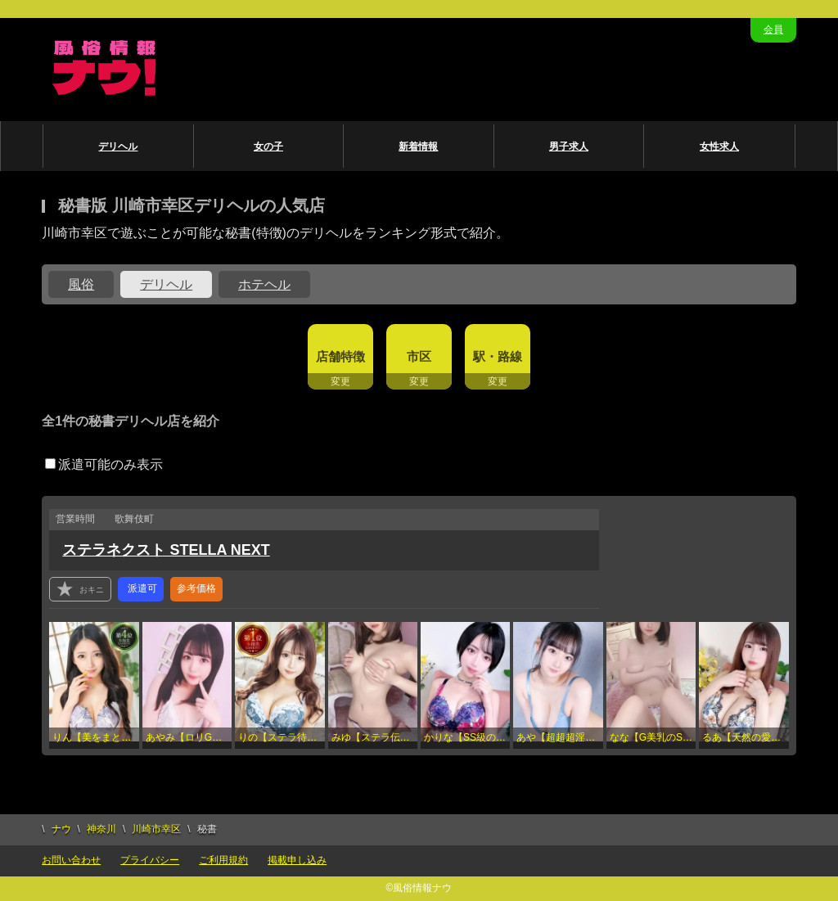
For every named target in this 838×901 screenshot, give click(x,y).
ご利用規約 (223, 860)
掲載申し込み (297, 860)
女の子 (268, 146)
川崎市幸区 (156, 829)
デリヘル (117, 146)
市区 (419, 356)
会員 (773, 29)
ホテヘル (264, 284)
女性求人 (719, 146)
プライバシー (149, 860)
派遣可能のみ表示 (104, 464)
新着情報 (418, 146)
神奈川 (101, 829)
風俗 (81, 284)
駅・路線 (497, 356)
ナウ (61, 829)
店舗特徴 (340, 356)
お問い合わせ (71, 860)
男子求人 (568, 146)
